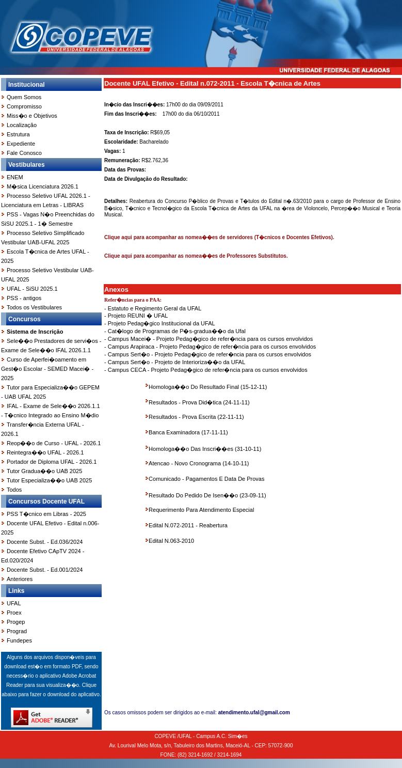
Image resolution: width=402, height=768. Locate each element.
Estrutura (18, 134)
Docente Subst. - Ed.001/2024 (45, 570)
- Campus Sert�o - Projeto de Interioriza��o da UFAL (174, 362)
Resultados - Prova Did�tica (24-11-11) (199, 402)
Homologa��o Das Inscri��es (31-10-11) (205, 449)
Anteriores (20, 579)
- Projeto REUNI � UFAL (136, 315)
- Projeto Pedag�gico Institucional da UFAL (159, 323)
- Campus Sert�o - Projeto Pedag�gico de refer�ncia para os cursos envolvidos (207, 354)
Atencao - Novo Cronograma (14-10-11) (199, 463)
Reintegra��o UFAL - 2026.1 (45, 452)
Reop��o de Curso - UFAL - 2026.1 (54, 443)
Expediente (21, 143)
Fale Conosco (24, 153)
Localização (22, 125)
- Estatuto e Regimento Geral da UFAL (152, 308)
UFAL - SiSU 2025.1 (32, 289)
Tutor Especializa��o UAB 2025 (49, 480)
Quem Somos (24, 97)
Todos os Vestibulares (34, 307)
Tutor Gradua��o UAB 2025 (44, 471)
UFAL (14, 603)
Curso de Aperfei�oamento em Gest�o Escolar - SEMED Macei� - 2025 (47, 368)
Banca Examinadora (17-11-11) (188, 432)
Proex (14, 612)
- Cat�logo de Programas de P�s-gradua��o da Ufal (175, 331)
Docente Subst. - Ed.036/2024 (45, 542)
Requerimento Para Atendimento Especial (201, 510)
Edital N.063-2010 (171, 541)
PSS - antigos (24, 298)
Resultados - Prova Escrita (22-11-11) (196, 417)
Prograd (17, 631)
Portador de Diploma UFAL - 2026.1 (52, 462)
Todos (14, 490)
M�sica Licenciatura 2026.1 (42, 186)
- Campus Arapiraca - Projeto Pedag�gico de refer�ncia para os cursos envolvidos (210, 346)
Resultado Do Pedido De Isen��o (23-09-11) (207, 495)
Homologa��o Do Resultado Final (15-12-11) (208, 387)
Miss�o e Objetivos (32, 116)
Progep (16, 622)
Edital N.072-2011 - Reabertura (188, 525)
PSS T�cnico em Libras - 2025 (46, 514)
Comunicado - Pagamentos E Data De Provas (206, 479)
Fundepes (19, 640)
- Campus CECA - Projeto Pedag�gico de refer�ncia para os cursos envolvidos (206, 370)
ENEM (15, 177)
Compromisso (24, 106)
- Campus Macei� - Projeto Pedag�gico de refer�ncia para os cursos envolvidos (208, 339)
